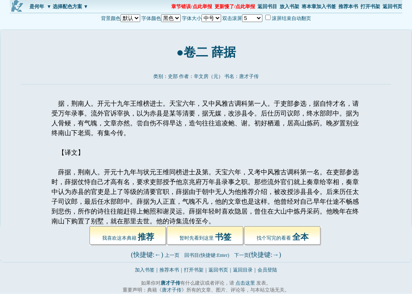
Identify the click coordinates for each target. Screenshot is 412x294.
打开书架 (370, 6)
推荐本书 (348, 6)
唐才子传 (249, 76)
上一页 (172, 255)
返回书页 (392, 6)
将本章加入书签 (319, 6)
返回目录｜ (245, 270)
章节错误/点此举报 (191, 6)
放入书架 (289, 6)
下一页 (241, 255)
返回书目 (267, 6)
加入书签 (144, 270)
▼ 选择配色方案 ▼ (67, 6)
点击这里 (245, 283)
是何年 (36, 6)
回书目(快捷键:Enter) (206, 255)
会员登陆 (267, 270)
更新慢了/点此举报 (235, 6)
